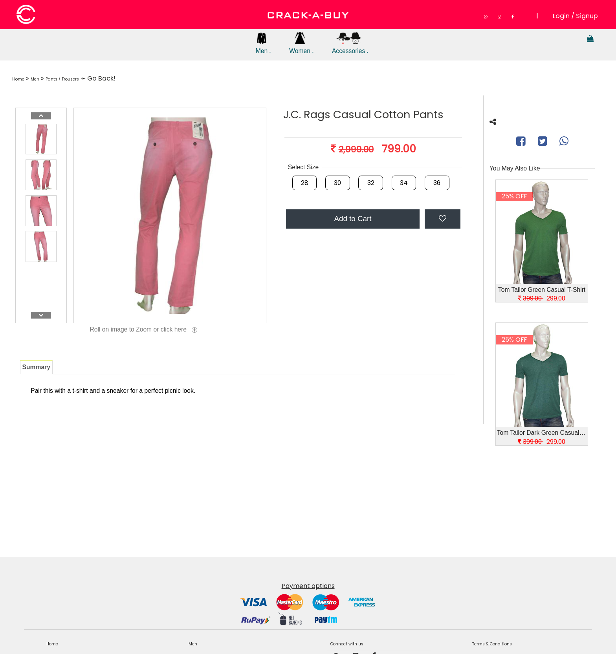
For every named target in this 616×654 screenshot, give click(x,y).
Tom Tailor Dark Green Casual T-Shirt (542, 432)
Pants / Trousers (84, 78)
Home (22, 78)
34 (404, 183)
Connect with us (354, 642)
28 (304, 183)
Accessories (353, 46)
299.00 (541, 298)
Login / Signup (575, 15)
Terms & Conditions (500, 642)
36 (436, 183)
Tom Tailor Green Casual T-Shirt (541, 289)
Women (302, 46)
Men (262, 46)
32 (370, 183)
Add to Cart (352, 218)
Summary (36, 367)
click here (179, 330)
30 (337, 183)
